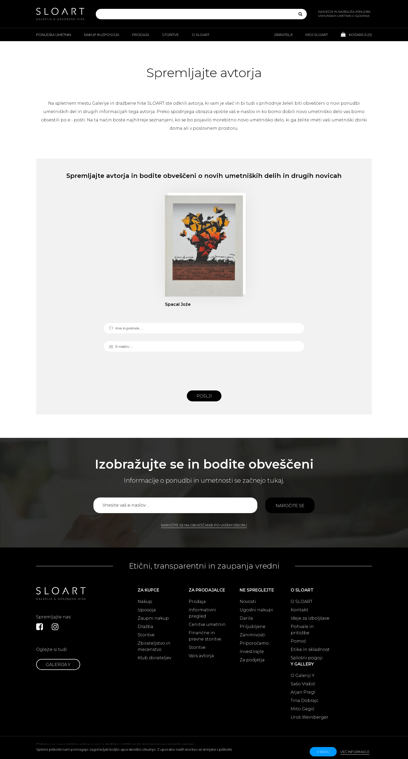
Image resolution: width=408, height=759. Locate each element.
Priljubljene (252, 626)
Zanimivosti (252, 634)
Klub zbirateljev (154, 657)
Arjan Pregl (303, 692)
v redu (323, 752)
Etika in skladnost (310, 649)
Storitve (170, 35)
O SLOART (302, 601)
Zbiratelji (283, 35)
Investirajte (252, 651)
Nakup (145, 601)
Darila (246, 618)
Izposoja (147, 609)
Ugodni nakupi (256, 609)
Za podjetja (252, 659)
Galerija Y (58, 664)
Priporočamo (254, 643)
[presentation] (204, 369)
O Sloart (200, 35)
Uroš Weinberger (309, 717)
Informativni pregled (202, 613)
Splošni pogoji (307, 657)
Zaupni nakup (153, 618)
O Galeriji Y (303, 675)
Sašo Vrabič (303, 683)
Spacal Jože (178, 304)
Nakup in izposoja (101, 35)
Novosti (248, 601)
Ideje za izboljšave (310, 618)
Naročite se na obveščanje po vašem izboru (204, 525)
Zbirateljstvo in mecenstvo (154, 646)
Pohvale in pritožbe (302, 629)
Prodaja (140, 35)
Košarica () (356, 34)
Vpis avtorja (201, 655)
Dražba (145, 626)
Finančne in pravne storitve (205, 636)
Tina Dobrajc (304, 700)
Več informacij (354, 752)
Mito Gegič (303, 708)
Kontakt (299, 609)
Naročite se (290, 505)
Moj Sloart (316, 35)
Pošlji (204, 396)
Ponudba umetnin (53, 35)
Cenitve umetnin (207, 624)
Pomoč (298, 641)
